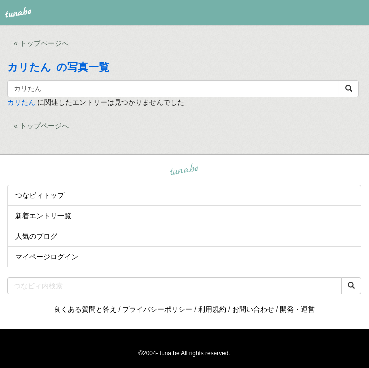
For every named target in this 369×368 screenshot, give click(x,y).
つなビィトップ (40, 196)
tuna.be (184, 170)
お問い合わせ (253, 310)
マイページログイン (47, 257)
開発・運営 (297, 310)
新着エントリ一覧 (44, 216)
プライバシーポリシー (157, 310)
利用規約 (212, 310)
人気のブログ (37, 236)
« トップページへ (41, 44)
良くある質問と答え (85, 310)
